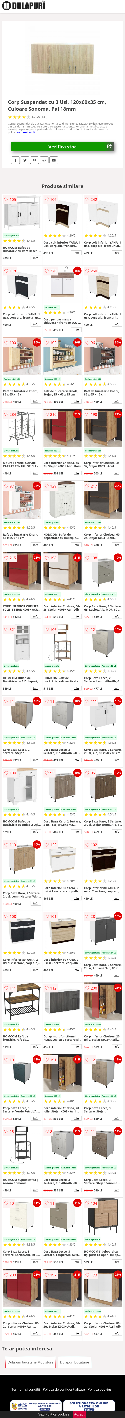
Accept (79, 1414)
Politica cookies (99, 1389)
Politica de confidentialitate (64, 1389)
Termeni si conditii (25, 1389)
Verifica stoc (81, 146)
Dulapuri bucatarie (74, 1362)
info (35, 258)
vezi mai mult (26, 132)
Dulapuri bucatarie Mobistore (30, 1362)
